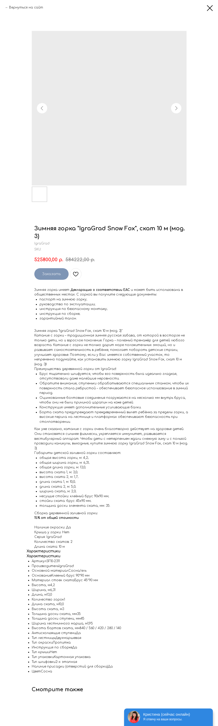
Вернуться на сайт (26, 7)
